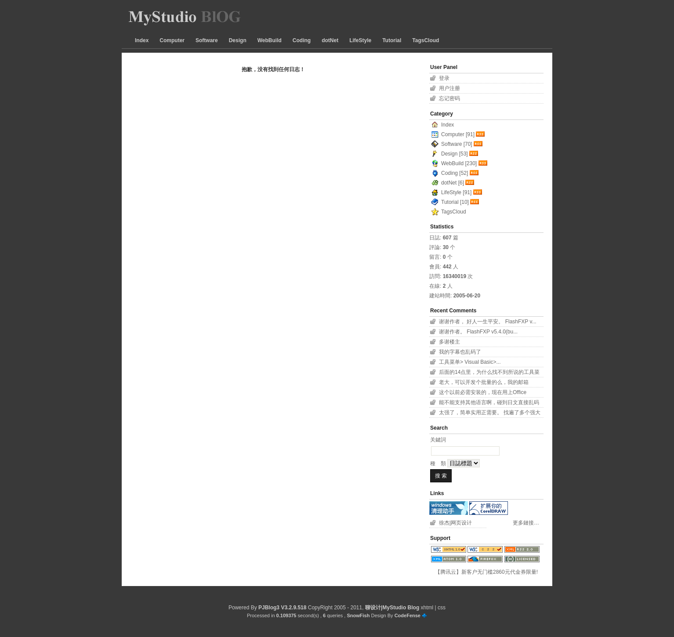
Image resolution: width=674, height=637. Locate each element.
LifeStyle (360, 40)
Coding (302, 40)
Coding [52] (454, 173)
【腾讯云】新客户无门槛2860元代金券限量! (486, 572)
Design (237, 40)
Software (207, 40)
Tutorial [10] (455, 202)
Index (142, 40)
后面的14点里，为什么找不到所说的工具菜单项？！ (489, 373)
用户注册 (449, 88)
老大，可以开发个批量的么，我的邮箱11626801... (484, 383)
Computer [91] (458, 134)
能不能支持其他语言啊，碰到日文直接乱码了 (489, 403)
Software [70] (456, 144)
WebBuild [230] (459, 163)
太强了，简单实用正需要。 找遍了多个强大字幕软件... (489, 413)
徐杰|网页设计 (455, 523)
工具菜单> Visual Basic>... (470, 362)
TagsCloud (425, 40)
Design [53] (454, 154)
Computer (172, 40)
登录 (444, 78)
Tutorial (391, 40)
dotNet (330, 40)
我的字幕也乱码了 (460, 352)
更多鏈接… (526, 523)
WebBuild (269, 40)
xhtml (427, 607)
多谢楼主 (449, 342)
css (442, 607)
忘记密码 (449, 98)
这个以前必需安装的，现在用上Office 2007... (482, 393)
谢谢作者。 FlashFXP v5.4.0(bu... (478, 332)
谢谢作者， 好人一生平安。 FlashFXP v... (487, 321)
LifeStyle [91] (456, 192)
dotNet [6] (452, 183)
